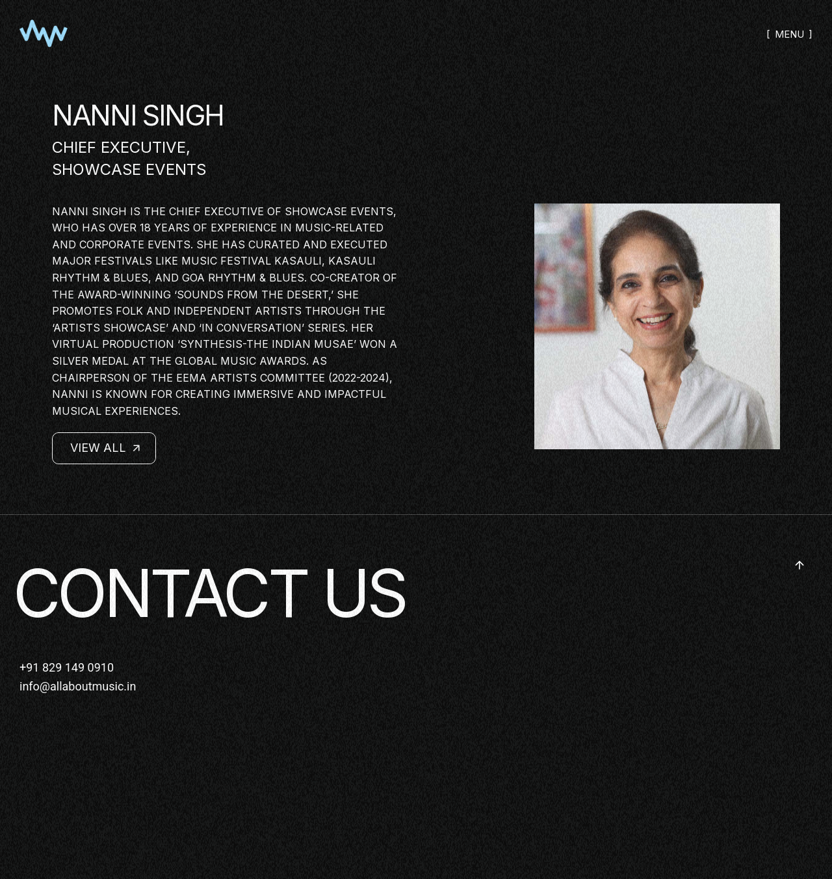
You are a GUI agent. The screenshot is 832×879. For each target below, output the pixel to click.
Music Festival (226, 260)
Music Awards (263, 360)
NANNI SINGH (137, 115)
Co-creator (345, 277)
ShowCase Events (339, 211)
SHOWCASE (96, 169)
